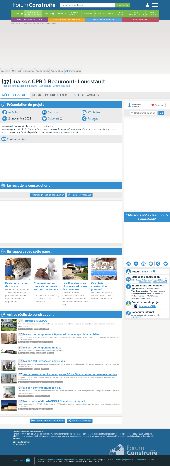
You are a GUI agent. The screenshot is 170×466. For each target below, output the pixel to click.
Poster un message (79, 195)
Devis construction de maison (16, 285)
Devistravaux (120, 14)
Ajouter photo (57, 71)
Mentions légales (74, 459)
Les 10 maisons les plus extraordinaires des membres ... (75, 286)
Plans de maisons (104, 14)
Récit (15, 95)
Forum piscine (140, 20)
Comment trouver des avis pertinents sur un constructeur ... (46, 288)
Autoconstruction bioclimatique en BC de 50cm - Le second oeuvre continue (70, 374)
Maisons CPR (147, 306)
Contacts (42, 459)
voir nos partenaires (19, 444)
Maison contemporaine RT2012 (42, 347)
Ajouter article (42, 71)
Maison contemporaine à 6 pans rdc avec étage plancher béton (61, 334)
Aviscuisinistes (152, 14)
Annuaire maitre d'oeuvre (66, 20)
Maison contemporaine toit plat (42, 387)
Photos (47, 14)
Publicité (129, 459)
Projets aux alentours (160, 282)
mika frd (13, 112)
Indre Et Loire (159, 280)
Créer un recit (73, 71)
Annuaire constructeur (29, 20)
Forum (17, 14)
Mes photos (28, 71)
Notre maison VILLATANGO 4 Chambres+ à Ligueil (54, 401)
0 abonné (53, 118)
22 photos (94, 112)
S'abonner (157, 105)
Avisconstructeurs (136, 14)
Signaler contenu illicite (56, 459)
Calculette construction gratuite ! (99, 286)
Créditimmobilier (74, 14)
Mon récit (16, 71)
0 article (53, 112)
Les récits (5, 71)
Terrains (87, 14)
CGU (104, 459)
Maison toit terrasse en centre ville (44, 361)
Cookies (151, 459)
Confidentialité (140, 459)
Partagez (93, 118)
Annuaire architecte (103, 20)
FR (132, 280)
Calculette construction (91, 459)
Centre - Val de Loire (144, 280)
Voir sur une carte (145, 282)
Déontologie (120, 459)
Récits (33, 14)
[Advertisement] (85, 46)
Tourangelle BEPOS (35, 320)
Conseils (61, 14)
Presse (110, 459)
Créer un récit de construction (47, 195)
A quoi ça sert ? (136, 317)
